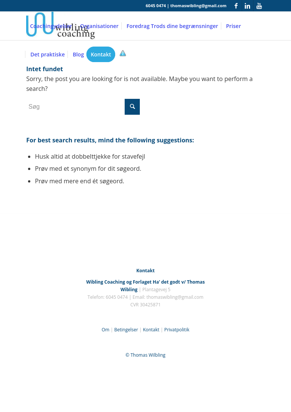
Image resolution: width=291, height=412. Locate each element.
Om (105, 329)
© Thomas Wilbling (145, 355)
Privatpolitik (176, 329)
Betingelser (126, 329)
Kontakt (151, 329)
